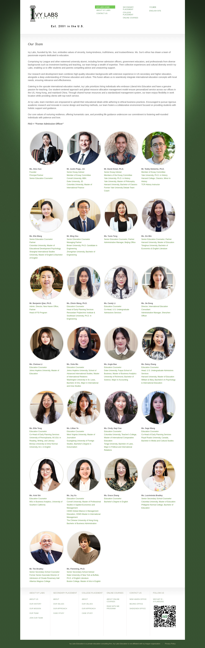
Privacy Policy (170, 644)
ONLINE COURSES (130, 18)
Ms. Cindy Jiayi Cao (113, 428)
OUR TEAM (34, 613)
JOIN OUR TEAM (36, 618)
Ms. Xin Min (146, 236)
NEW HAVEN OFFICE (138, 599)
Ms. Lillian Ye (72, 428)
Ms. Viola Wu (72, 364)
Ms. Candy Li (110, 303)
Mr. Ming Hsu (72, 236)
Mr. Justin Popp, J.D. (76, 169)
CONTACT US (102, 13)
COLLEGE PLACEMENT (128, 14)
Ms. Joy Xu (72, 495)
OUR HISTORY (35, 604)
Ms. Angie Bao (110, 364)
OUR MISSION (35, 608)
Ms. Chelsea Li (36, 364)
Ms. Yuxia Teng (110, 236)
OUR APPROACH (60, 608)
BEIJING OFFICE (136, 604)
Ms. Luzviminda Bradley (152, 495)
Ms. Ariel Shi (35, 495)
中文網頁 (152, 7)
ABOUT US (34, 599)
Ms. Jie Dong (147, 303)
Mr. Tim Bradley (36, 569)
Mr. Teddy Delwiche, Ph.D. (152, 169)
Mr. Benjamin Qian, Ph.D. (41, 303)
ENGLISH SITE (155, 11)
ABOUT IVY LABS (103, 10)
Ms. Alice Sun (36, 169)
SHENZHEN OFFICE (138, 608)
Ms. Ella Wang (36, 236)
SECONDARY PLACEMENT (128, 8)
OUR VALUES (58, 604)
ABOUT (56, 599)
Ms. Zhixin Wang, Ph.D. (77, 303)
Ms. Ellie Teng (36, 428)
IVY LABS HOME (103, 7)
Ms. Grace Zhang (111, 495)
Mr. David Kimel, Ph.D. (114, 169)
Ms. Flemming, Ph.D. (76, 569)
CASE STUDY (58, 613)
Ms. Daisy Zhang (148, 364)
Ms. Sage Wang (148, 428)
